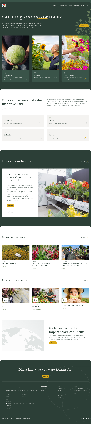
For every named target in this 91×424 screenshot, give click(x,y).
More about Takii (84, 25)
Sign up (8, 408)
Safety (75, 392)
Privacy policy (77, 394)
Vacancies (60, 397)
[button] (12, 211)
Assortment (55, 5)
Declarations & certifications (80, 390)
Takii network (53, 343)
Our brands (85, 161)
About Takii (76, 5)
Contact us (45, 376)
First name (8, 394)
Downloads (60, 396)
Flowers (42, 390)
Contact (82, 5)
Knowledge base (63, 5)
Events (70, 5)
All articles (85, 238)
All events (85, 281)
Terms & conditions (78, 388)
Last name (24, 394)
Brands (59, 394)
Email (7, 399)
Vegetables (43, 388)
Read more (10, 205)
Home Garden (44, 392)
